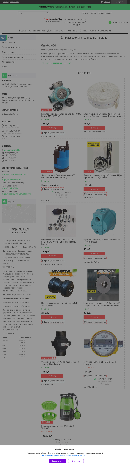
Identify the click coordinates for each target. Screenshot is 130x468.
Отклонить (76, 461)
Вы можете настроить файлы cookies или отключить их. (64, 455)
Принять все (57, 461)
